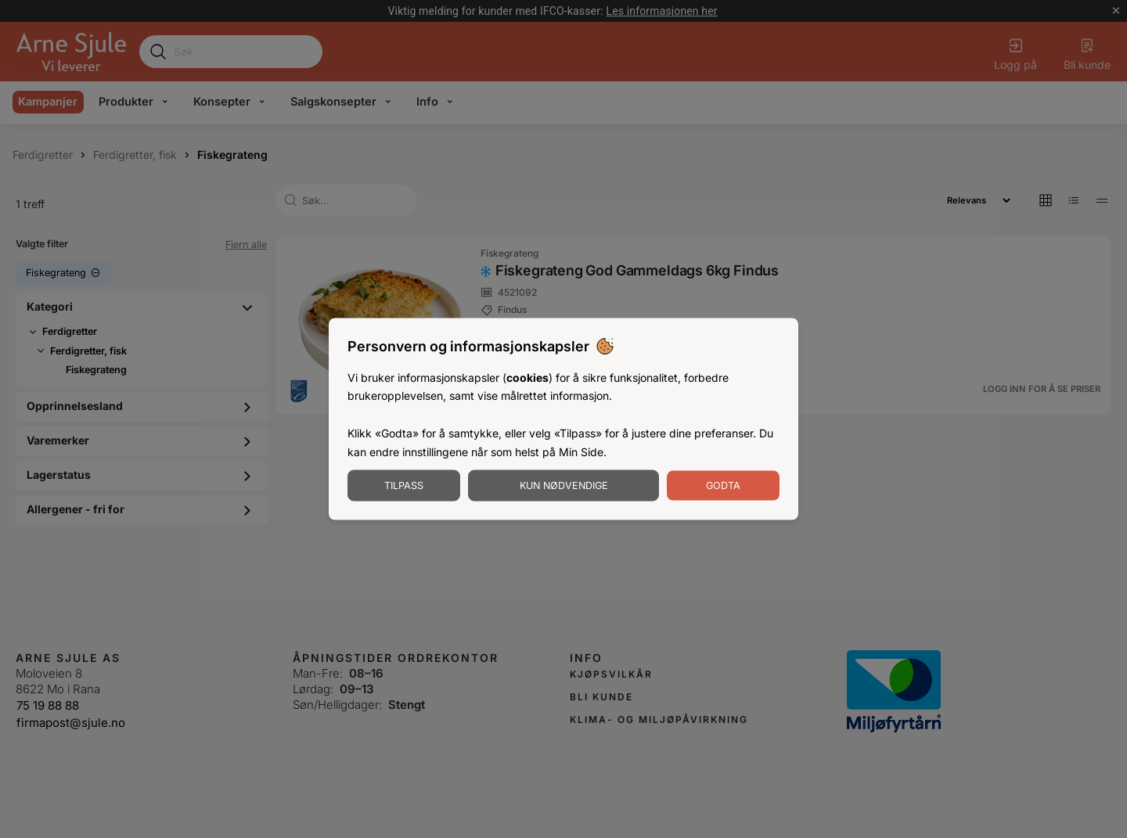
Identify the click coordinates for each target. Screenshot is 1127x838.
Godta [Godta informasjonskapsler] (723, 485)
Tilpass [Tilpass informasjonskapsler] (403, 485)
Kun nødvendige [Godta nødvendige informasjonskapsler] (564, 485)
